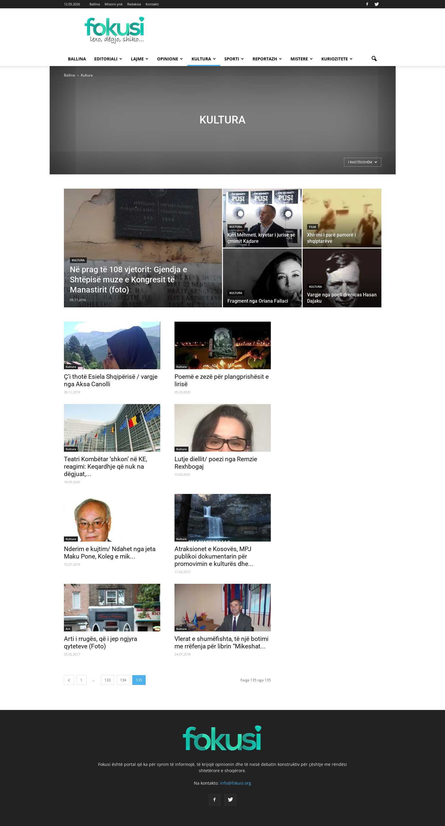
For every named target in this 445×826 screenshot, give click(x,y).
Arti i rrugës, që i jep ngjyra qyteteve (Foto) (100, 642)
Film (312, 227)
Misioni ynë (113, 4)
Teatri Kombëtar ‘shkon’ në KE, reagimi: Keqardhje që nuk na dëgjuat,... (105, 467)
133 (107, 680)
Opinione (170, 59)
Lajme (139, 59)
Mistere (301, 59)
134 (123, 680)
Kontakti (152, 4)
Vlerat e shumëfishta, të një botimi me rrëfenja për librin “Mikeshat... (221, 642)
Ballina (94, 4)
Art (68, 629)
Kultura (203, 59)
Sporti (234, 59)
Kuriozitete (337, 59)
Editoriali (108, 59)
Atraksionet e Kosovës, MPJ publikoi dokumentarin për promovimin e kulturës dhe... (214, 556)
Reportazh (267, 59)
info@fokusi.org (235, 783)
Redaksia (134, 4)
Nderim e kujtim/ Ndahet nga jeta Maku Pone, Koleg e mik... (109, 552)
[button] (374, 59)
